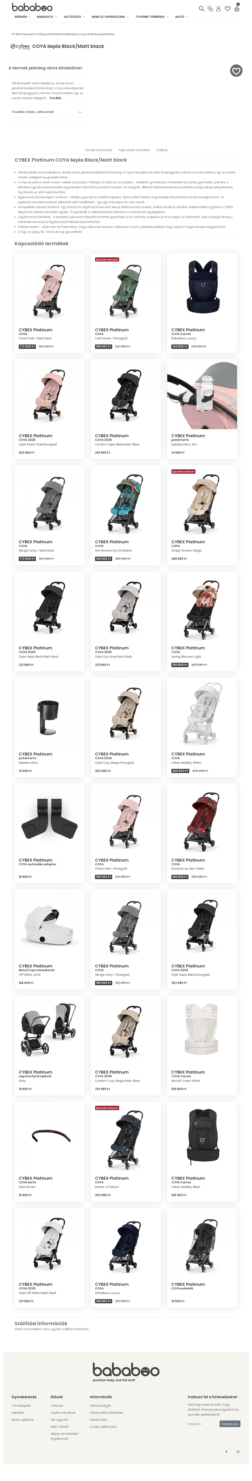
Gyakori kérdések (63, 1412)
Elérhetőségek (100, 1405)
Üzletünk (57, 1405)
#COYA (35, 34)
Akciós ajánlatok (23, 1419)
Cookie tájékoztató (103, 1426)
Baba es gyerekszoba (110, 17)
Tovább (55, 98)
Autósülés (74, 17)
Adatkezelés (98, 1419)
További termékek (152, 17)
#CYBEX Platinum (21, 34)
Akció (181, 17)
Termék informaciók (98, 150)
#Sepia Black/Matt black (53, 34)
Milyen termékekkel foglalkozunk (64, 1436)
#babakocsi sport (77, 34)
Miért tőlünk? (60, 1426)
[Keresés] (202, 7)
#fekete (110, 34)
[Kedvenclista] (227, 7)
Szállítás (162, 150)
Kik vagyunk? (60, 1419)
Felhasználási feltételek (106, 1412)
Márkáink (18, 1412)
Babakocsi (47, 17)
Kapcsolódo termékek (134, 150)
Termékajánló (21, 1405)
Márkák (22, 17)
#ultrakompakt (97, 34)
